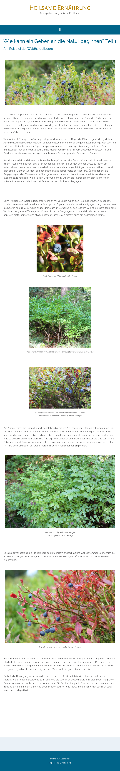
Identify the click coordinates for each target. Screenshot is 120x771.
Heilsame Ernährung (60, 7)
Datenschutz (65, 763)
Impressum (54, 763)
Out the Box (64, 758)
